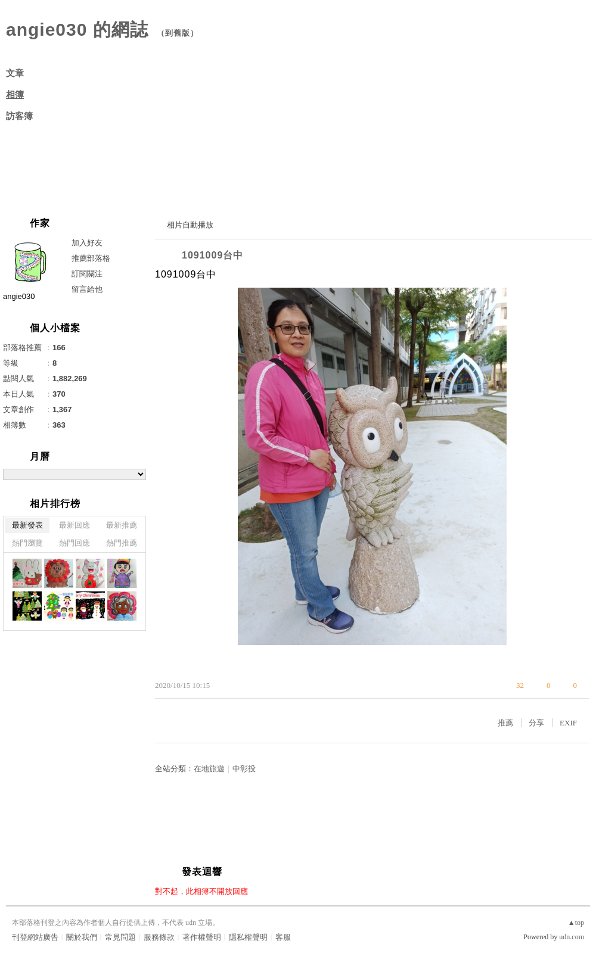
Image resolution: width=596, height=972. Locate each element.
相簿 (15, 94)
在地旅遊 (209, 768)
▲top (576, 922)
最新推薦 (121, 525)
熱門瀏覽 (27, 542)
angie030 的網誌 (77, 29)
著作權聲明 (201, 937)
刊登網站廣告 (35, 937)
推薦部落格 (91, 258)
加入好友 (87, 242)
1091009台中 (212, 255)
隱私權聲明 (248, 937)
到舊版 (177, 33)
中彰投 (244, 768)
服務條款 (159, 937)
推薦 (505, 722)
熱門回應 (74, 542)
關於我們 (81, 937)
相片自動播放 (190, 224)
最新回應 (74, 525)
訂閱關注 (87, 273)
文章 (15, 73)
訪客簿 (19, 116)
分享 (536, 722)
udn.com (571, 937)
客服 (283, 937)
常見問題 (120, 937)
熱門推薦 (121, 542)
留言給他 (87, 289)
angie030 (19, 296)
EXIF (568, 722)
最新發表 (27, 525)
